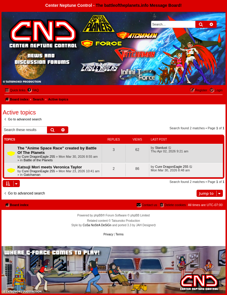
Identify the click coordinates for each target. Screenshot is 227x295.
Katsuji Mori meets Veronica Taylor (49, 167)
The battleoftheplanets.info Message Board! (139, 5)
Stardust (161, 147)
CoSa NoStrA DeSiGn (97, 225)
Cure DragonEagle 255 (38, 156)
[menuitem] (33, 90)
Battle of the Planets (38, 160)
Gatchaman (32, 174)
